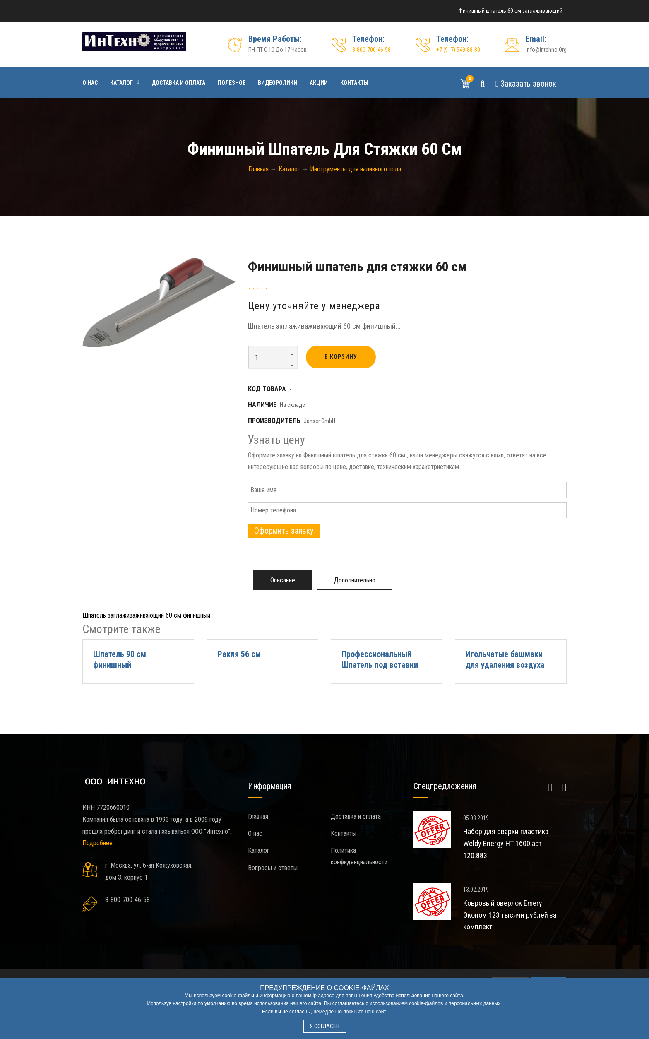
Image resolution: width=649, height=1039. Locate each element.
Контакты (354, 82)
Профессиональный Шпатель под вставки (379, 659)
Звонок (525, 83)
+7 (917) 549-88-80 (458, 49)
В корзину (340, 357)
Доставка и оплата (178, 82)
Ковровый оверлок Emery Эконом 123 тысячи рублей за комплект (509, 915)
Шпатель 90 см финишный (119, 659)
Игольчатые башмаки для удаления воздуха (505, 659)
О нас (90, 82)
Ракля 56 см (239, 654)
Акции (319, 82)
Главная (258, 816)
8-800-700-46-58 (371, 49)
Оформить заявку (283, 531)
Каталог (121, 82)
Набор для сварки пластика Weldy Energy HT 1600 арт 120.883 (505, 843)
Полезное (231, 82)
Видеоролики (277, 82)
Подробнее (97, 843)
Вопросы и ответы (273, 868)
